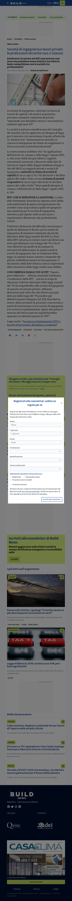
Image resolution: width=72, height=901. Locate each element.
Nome (12, 421)
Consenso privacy (19, 484)
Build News (16, 477)
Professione (15, 448)
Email (12, 439)
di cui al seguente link (31, 491)
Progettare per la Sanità (22, 480)
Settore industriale (17, 465)
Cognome (14, 430)
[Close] (61, 403)
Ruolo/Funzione (16, 457)
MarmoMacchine (33, 477)
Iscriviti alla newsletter (52, 499)
